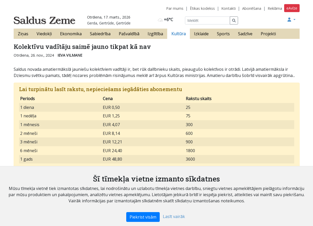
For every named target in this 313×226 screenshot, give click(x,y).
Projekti (268, 34)
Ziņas (23, 34)
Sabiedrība (100, 34)
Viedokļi (44, 34)
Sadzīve (245, 34)
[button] (291, 19)
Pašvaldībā (129, 34)
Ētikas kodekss (202, 8)
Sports (223, 34)
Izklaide (201, 34)
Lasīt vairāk (174, 216)
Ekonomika (71, 34)
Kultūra (178, 34)
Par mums (174, 8)
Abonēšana (251, 8)
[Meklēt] (207, 20)
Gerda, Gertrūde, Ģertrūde (109, 23)
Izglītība (155, 34)
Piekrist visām (143, 217)
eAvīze (291, 8)
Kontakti (228, 8)
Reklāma (275, 8)
